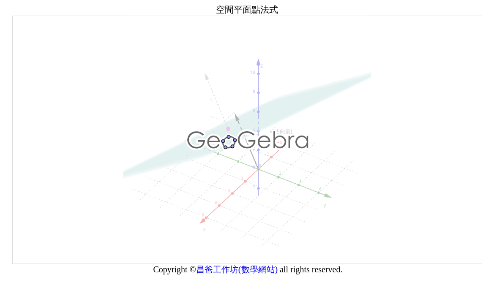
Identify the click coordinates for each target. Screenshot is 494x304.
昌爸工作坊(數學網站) (238, 273)
